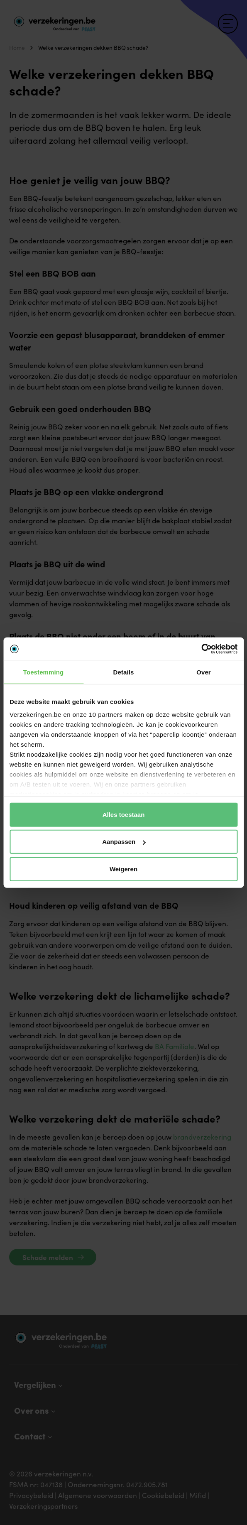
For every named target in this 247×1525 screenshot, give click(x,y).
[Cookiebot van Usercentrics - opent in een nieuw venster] (201, 649)
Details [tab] (123, 671)
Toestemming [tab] (43, 671)
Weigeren (123, 868)
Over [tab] (203, 671)
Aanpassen (123, 841)
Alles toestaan (124, 814)
